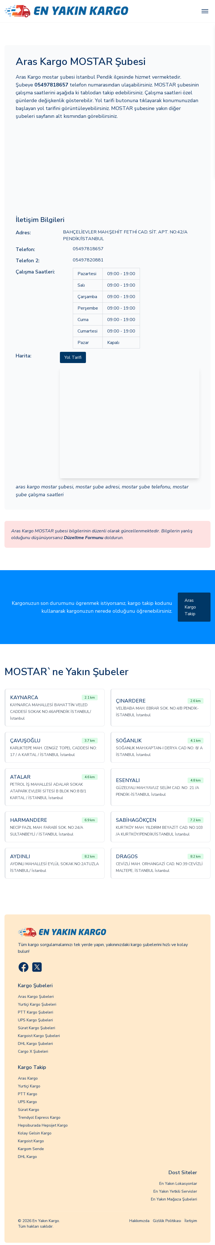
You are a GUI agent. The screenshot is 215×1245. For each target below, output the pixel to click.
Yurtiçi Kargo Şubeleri (37, 1004)
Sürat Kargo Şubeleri (36, 1028)
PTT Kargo (27, 1094)
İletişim (190, 1220)
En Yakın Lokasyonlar (178, 1183)
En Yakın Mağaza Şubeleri (174, 1199)
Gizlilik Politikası (167, 1220)
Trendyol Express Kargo (39, 1117)
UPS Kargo (27, 1101)
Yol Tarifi (72, 357)
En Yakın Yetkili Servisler (175, 1191)
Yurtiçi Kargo (29, 1086)
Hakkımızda (139, 1220)
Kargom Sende (31, 1149)
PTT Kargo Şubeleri (35, 1012)
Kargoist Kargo (31, 1141)
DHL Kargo (27, 1156)
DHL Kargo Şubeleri (35, 1043)
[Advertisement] (107, 167)
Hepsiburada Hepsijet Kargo (43, 1125)
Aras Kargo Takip (190, 607)
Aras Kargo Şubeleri (36, 996)
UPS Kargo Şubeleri (35, 1020)
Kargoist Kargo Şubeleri (39, 1035)
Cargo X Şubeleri (33, 1051)
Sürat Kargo (28, 1109)
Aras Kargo (28, 1078)
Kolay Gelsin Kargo (35, 1133)
